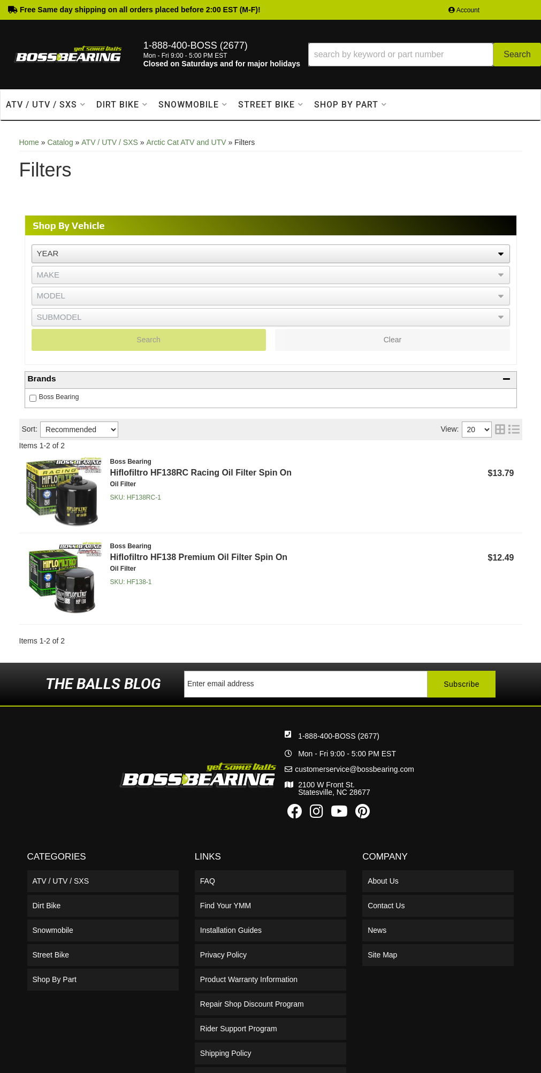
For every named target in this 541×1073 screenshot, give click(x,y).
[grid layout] (500, 429)
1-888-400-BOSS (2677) (338, 736)
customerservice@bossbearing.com (354, 769)
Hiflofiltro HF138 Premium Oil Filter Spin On (199, 557)
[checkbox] (32, 398)
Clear (392, 339)
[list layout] (514, 429)
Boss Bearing (59, 397)
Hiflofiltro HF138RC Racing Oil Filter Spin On (201, 472)
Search (148, 339)
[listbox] (271, 253)
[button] (424, 54)
